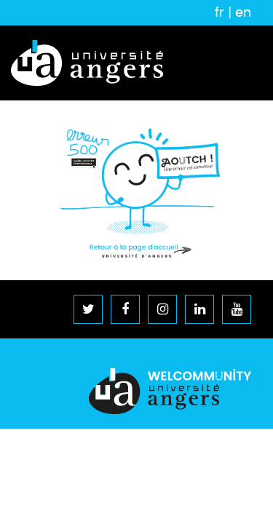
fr (219, 12)
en (243, 12)
